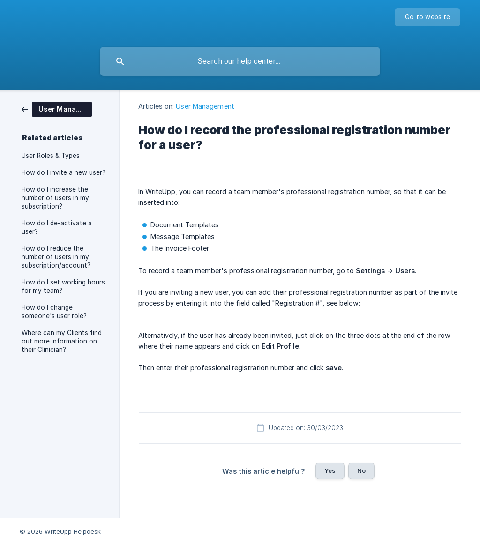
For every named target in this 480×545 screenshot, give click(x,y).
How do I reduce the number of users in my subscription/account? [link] (56, 257)
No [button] (361, 470)
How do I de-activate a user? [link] (57, 227)
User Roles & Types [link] (51, 155)
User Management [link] (205, 106)
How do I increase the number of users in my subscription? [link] (55, 198)
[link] (57, 108)
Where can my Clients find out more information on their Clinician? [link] (62, 341)
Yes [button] (330, 470)
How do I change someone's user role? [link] (54, 312)
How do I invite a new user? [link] (63, 172)
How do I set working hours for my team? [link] (63, 286)
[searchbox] (240, 61)
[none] (427, 17)
